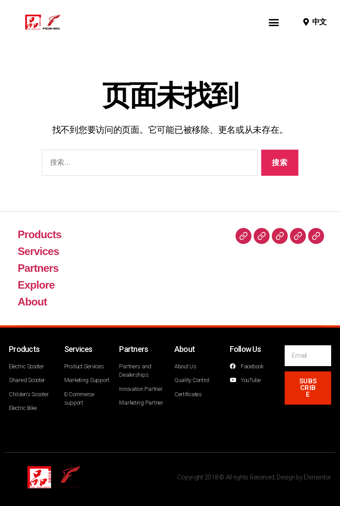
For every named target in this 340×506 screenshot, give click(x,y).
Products (40, 234)
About (32, 302)
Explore (36, 285)
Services (38, 251)
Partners (38, 268)
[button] (274, 22)
